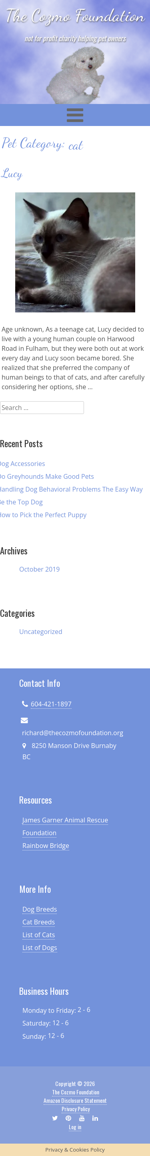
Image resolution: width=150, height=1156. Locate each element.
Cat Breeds (38, 922)
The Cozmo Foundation (75, 15)
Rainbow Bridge (45, 845)
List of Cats (38, 934)
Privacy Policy (76, 1108)
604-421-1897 (51, 704)
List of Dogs (39, 947)
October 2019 (39, 569)
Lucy (12, 173)
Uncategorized (40, 631)
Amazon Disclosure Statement (75, 1100)
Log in (75, 1126)
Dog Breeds (39, 909)
